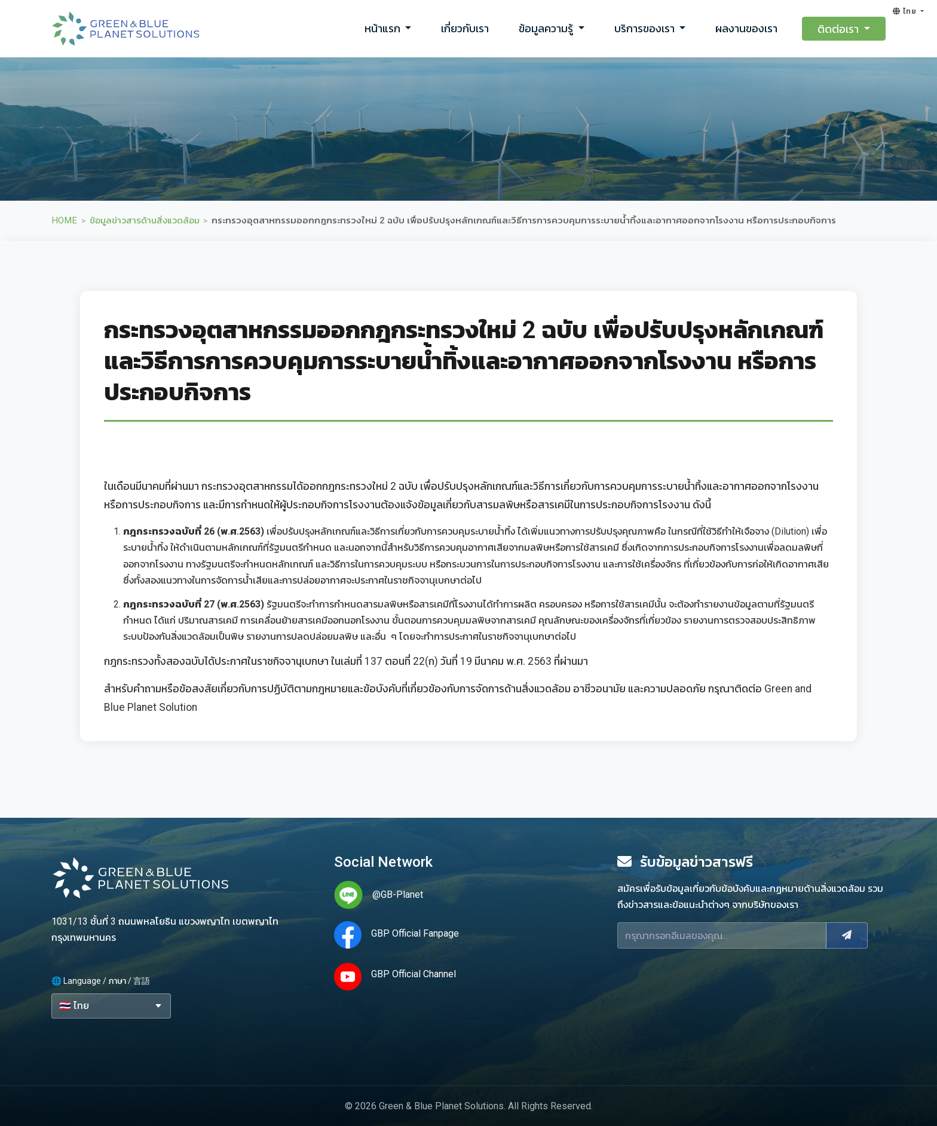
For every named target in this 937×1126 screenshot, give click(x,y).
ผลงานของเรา (746, 28)
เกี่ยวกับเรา (465, 28)
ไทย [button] (905, 11)
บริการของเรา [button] (645, 28)
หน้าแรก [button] (384, 28)
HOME (64, 220)
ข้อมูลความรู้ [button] (547, 28)
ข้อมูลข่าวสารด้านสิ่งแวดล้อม (145, 220)
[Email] (721, 935)
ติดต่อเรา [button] (839, 29)
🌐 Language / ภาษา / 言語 (100, 981)
